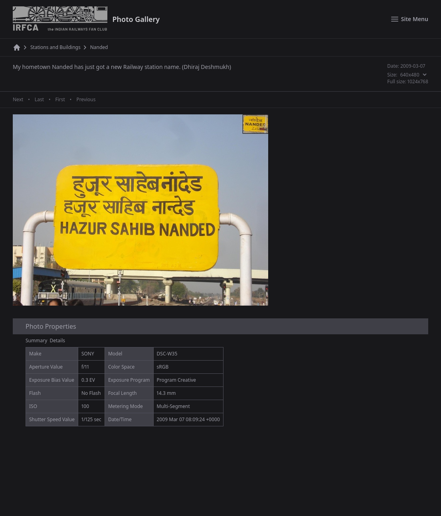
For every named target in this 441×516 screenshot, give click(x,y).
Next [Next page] (18, 99)
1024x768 (417, 81)
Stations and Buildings (55, 47)
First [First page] (60, 99)
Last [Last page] (39, 99)
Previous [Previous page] (85, 99)
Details (57, 340)
